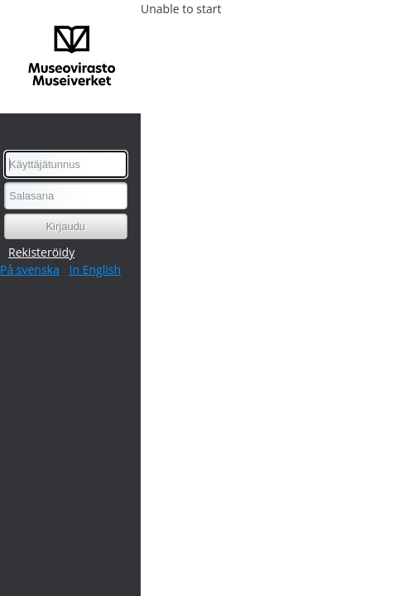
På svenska (30, 269)
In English (95, 269)
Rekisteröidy (41, 252)
